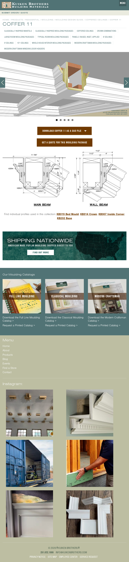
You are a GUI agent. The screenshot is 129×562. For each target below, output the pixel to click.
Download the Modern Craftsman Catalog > (107, 319)
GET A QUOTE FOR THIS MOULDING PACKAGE (64, 142)
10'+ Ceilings (22, 42)
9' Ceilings (9, 42)
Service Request (89, 557)
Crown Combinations (106, 30)
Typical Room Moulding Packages (53, 36)
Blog (5, 359)
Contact (7, 372)
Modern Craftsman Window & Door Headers (24, 48)
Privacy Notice (38, 557)
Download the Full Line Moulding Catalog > (21, 319)
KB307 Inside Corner (111, 214)
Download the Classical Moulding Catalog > (64, 319)
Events (6, 363)
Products (17, 20)
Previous (2, 82)
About (6, 350)
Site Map (52, 557)
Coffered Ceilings (85, 30)
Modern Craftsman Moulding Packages (92, 42)
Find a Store (9, 368)
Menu (123, 3)
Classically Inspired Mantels (18, 30)
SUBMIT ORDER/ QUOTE (15, 13)
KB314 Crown (88, 214)
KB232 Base (64, 218)
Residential (32, 20)
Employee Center (68, 557)
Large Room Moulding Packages (19, 36)
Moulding (47, 20)
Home (6, 20)
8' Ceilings (107, 36)
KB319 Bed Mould (68, 214)
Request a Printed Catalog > (19, 325)
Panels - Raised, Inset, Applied (85, 36)
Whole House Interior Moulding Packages (51, 42)
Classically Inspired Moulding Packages (54, 30)
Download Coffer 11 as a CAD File (61, 131)
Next (126, 82)
